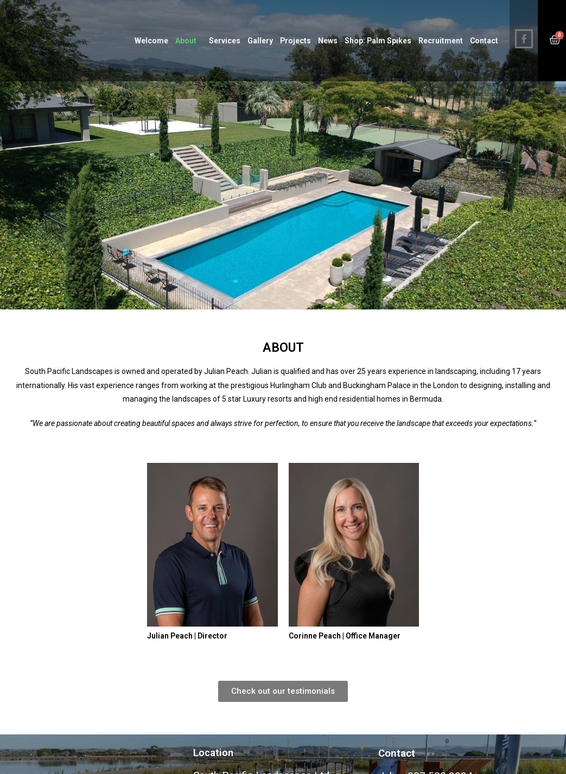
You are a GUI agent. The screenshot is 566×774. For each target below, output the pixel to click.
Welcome (151, 40)
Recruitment (440, 40)
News (328, 40)
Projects (295, 40)
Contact (484, 40)
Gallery (260, 40)
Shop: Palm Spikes (378, 40)
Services (224, 40)
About (188, 40)
